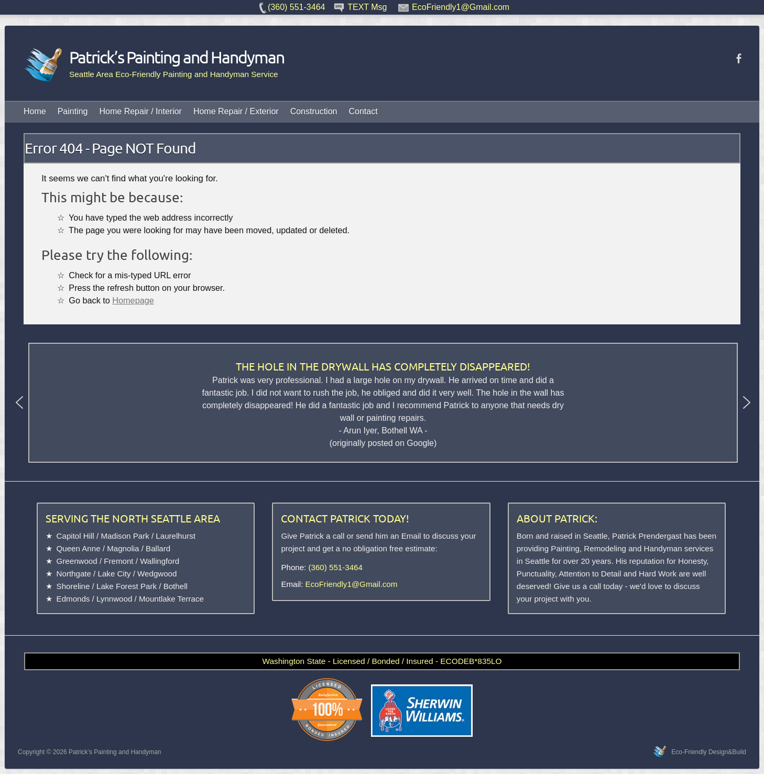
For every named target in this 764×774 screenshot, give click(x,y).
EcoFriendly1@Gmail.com (351, 584)
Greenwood (77, 561)
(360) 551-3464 (336, 567)
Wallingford (159, 561)
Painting (73, 111)
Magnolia (123, 548)
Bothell (175, 586)
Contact (362, 111)
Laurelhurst (175, 535)
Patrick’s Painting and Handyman (153, 57)
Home (35, 111)
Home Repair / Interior (141, 111)
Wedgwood (157, 573)
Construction (313, 111)
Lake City (114, 573)
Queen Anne (79, 548)
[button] (19, 402)
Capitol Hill (75, 535)
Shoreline (73, 586)
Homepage (133, 300)
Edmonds (73, 598)
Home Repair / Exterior (236, 111)
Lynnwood (114, 598)
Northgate (74, 573)
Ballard (158, 548)
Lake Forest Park (126, 586)
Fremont (118, 561)
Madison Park (125, 535)
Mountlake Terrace (171, 598)
